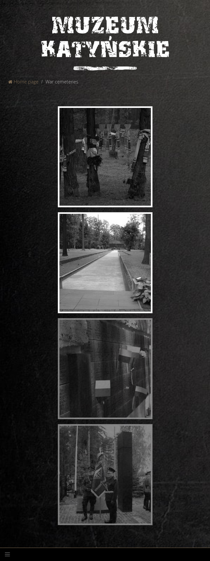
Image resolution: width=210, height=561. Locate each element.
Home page (23, 82)
